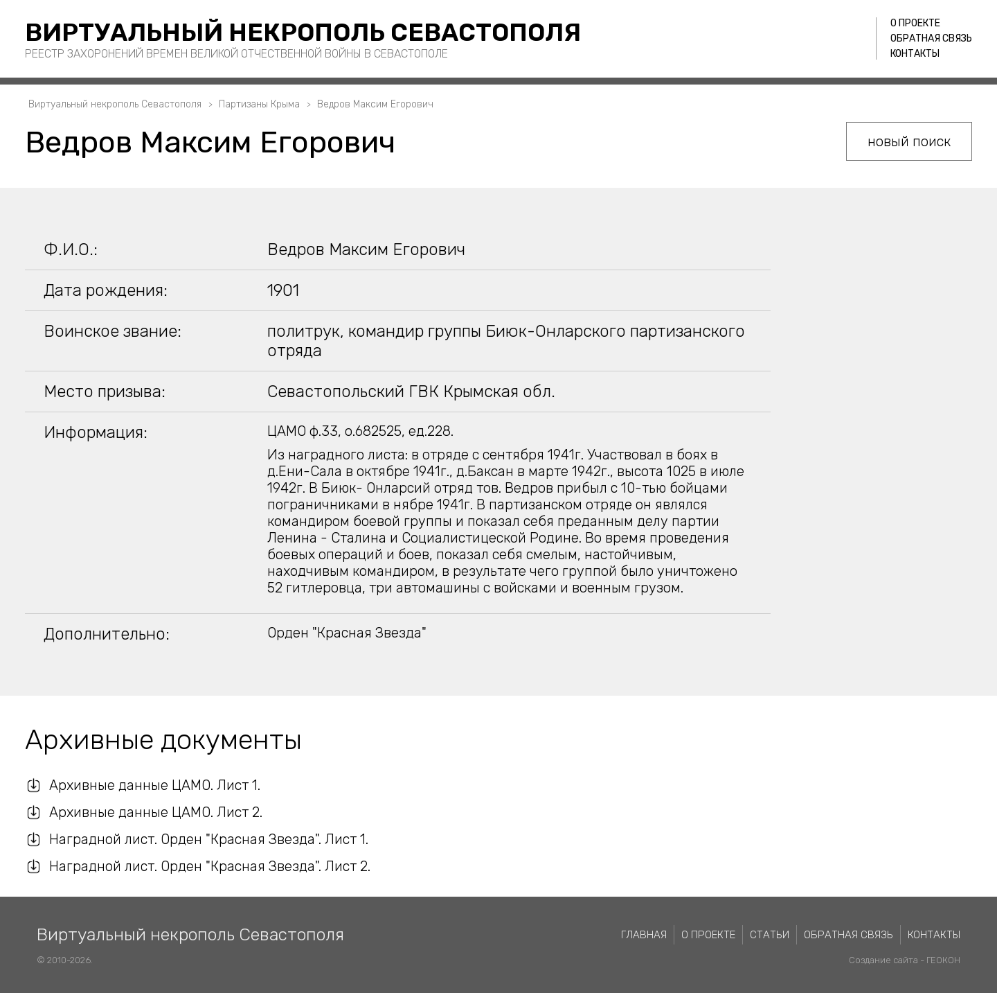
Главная (644, 935)
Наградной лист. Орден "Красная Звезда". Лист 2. (209, 866)
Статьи (769, 935)
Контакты (915, 54)
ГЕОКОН (943, 960)
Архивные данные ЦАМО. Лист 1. (154, 785)
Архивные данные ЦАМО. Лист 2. (155, 812)
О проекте (915, 23)
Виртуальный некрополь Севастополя (303, 32)
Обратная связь (931, 38)
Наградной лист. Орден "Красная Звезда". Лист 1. (208, 839)
